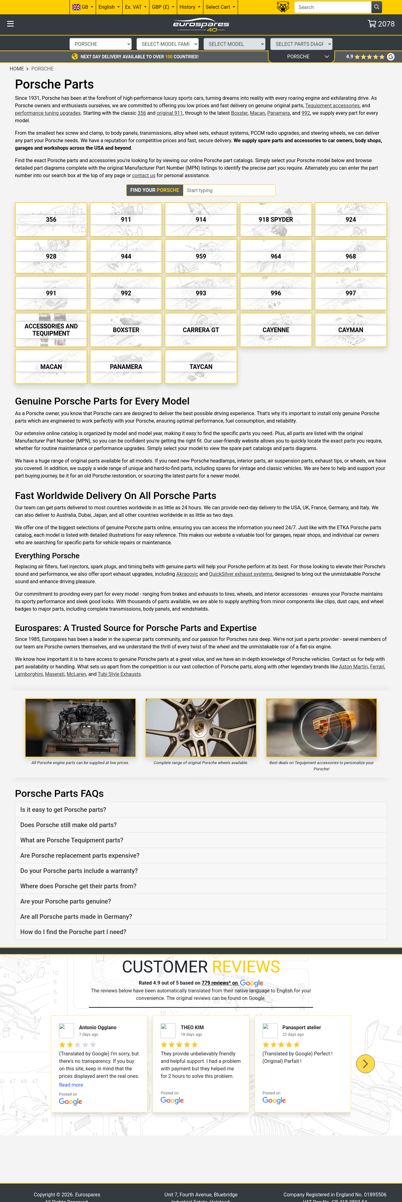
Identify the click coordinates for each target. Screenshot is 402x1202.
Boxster (239, 97)
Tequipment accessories (332, 90)
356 (142, 97)
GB (81, 7)
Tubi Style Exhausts (119, 659)
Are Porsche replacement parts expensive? (79, 840)
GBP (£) (161, 7)
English (107, 7)
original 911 (170, 97)
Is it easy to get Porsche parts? (63, 794)
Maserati (54, 659)
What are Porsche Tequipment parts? (72, 824)
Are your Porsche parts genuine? (65, 885)
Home (17, 53)
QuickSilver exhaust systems (240, 558)
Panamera (278, 97)
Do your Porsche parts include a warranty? (79, 855)
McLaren (76, 659)
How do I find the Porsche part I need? (73, 916)
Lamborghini (29, 659)
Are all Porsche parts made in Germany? (76, 901)
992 (306, 97)
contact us (143, 160)
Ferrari (377, 651)
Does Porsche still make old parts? (68, 809)
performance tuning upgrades (47, 97)
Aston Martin (353, 651)
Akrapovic (187, 558)
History (188, 7)
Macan (257, 97)
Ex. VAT (134, 7)
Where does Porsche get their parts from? (78, 870)
